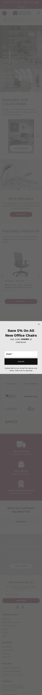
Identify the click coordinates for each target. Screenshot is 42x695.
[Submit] (21, 361)
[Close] (39, 324)
